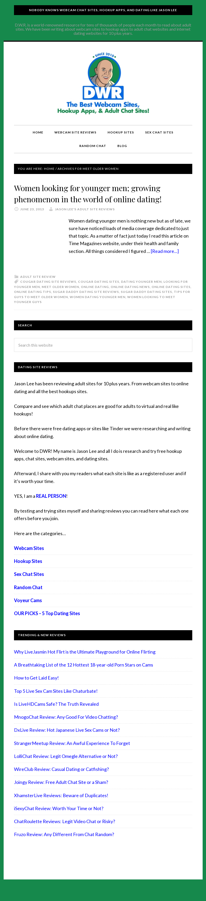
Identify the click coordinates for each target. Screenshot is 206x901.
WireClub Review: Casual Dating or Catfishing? (61, 780)
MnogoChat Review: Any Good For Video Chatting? (66, 728)
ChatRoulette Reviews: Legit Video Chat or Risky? (64, 832)
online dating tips (32, 303)
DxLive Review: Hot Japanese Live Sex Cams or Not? (67, 741)
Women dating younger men (97, 308)
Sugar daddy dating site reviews (86, 303)
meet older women (60, 298)
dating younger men (141, 293)
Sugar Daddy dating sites (146, 303)
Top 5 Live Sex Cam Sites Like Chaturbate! (56, 702)
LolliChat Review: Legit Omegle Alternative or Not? (66, 767)
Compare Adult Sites (103, 83)
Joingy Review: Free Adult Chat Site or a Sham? (61, 793)
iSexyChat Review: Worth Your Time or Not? (58, 819)
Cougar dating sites (98, 293)
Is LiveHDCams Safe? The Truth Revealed (56, 715)
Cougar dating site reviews (48, 293)
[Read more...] (165, 262)
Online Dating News (130, 298)
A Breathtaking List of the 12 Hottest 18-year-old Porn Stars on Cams (83, 676)
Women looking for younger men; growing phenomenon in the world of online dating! (93, 198)
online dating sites (171, 298)
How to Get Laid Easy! (36, 689)
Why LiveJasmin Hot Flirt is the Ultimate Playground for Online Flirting (84, 663)
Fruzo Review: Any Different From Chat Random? (64, 846)
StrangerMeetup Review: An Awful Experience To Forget (72, 754)
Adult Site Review (38, 288)
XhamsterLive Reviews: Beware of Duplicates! (61, 806)
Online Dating (95, 298)
